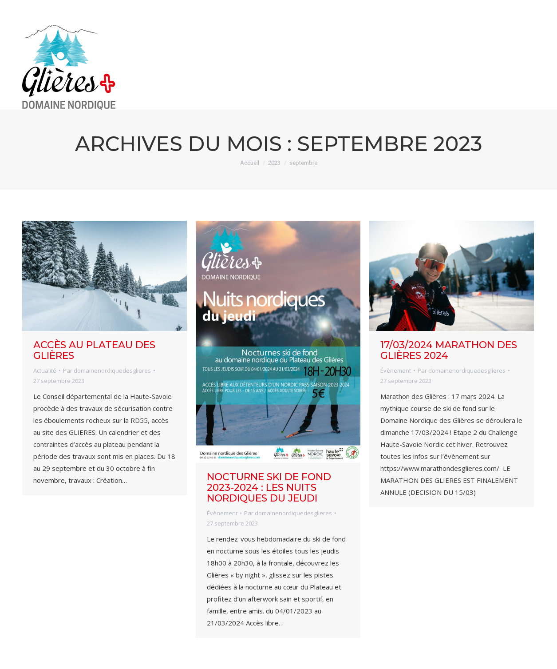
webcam (458, 8)
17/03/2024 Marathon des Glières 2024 (448, 350)
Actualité (44, 370)
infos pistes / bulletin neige (359, 8)
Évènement (222, 513)
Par (107, 370)
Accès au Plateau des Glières (94, 350)
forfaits (516, 8)
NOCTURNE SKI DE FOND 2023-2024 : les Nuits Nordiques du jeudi (269, 487)
